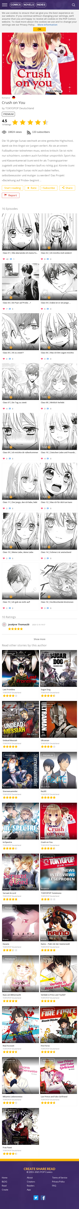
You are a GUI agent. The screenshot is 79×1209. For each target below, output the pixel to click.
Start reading (12, 188)
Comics (16, 4)
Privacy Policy (58, 1181)
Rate (32, 188)
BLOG (4, 1181)
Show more (39, 639)
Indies (41, 4)
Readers (30, 1185)
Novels (29, 4)
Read (4, 1185)
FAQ (54, 1185)
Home (4, 1177)
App (29, 1189)
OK (39, 29)
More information (47, 24)
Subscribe (49, 188)
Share (67, 188)
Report (10, 195)
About (30, 1177)
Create (5, 1189)
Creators (31, 1181)
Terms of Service (59, 1177)
